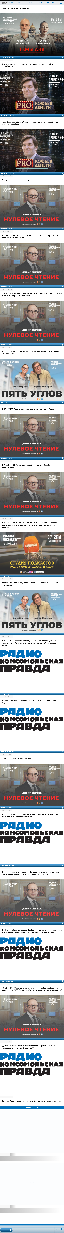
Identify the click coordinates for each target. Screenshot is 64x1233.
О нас (52, 2)
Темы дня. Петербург (8, 57)
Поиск (58, 3)
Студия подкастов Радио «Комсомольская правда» (19, 576)
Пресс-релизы (39, 2)
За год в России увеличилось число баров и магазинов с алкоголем (31, 1101)
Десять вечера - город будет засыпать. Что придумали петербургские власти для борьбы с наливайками (32, 294)
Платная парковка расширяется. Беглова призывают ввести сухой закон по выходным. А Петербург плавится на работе (30, 873)
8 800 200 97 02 (21, 2)
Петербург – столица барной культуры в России (22, 180)
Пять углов (5, 402)
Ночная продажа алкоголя (15, 8)
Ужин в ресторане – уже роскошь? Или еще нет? (23, 758)
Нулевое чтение (6, 228)
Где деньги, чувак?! (7, 115)
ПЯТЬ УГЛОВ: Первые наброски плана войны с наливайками (28, 409)
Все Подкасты (32, 1107)
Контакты (31, 2)
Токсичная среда (7, 981)
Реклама (47, 2)
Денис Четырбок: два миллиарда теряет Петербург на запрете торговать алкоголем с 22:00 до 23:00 (28, 1047)
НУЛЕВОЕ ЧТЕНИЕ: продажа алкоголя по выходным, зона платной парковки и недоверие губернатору (30, 815)
